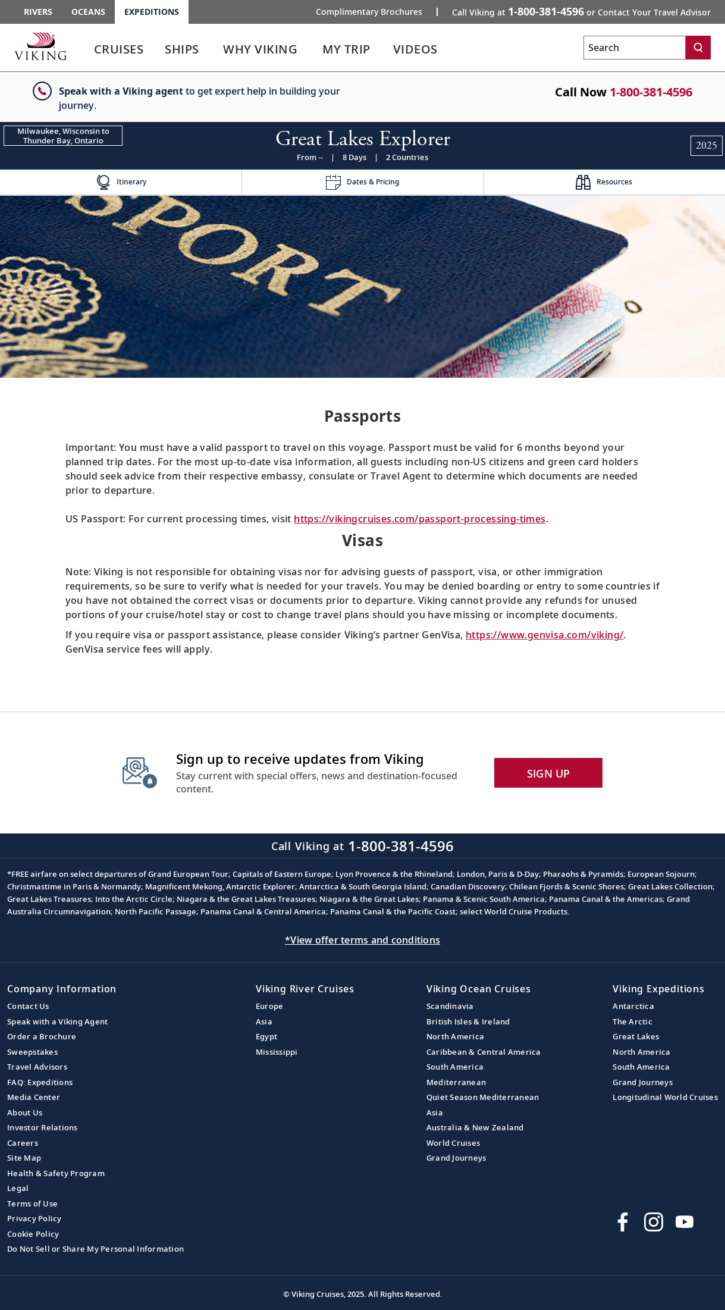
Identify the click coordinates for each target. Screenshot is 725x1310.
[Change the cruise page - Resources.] (604, 182)
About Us (24, 1112)
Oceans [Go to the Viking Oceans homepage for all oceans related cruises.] (88, 11)
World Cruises (453, 1142)
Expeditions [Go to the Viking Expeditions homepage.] (151, 11)
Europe (270, 1006)
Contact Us (28, 1006)
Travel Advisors (37, 1066)
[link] (118, 52)
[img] (362, 287)
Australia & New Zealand (475, 1127)
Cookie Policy (33, 1233)
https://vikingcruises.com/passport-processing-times (419, 518)
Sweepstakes (32, 1051)
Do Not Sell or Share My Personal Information (95, 1248)
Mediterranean (456, 1082)
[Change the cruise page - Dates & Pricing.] (362, 182)
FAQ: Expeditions (40, 1082)
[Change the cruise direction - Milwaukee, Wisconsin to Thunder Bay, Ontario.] (63, 136)
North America (455, 1036)
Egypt (266, 1036)
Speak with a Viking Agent (57, 1021)
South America (455, 1066)
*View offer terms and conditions (362, 940)
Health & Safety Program (56, 1173)
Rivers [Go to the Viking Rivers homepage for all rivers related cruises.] (38, 11)
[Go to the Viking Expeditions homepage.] (40, 46)
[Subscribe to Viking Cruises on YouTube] (684, 1222)
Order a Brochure (41, 1036)
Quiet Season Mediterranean (482, 1097)
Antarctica (633, 1006)
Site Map (24, 1157)
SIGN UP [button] (548, 773)
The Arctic (632, 1021)
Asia (264, 1021)
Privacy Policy (34, 1218)
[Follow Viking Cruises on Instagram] (653, 1222)
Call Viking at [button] (581, 11)
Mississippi (277, 1051)
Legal (18, 1188)
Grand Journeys (456, 1157)
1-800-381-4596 (651, 92)
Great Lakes (636, 1036)
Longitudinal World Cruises (665, 1097)
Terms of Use (32, 1203)
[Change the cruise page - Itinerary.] (120, 182)
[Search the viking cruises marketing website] (634, 47)
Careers (22, 1142)
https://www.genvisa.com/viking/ (544, 634)
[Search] (698, 47)
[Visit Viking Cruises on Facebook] (622, 1222)
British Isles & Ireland (468, 1021)
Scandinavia (450, 1006)
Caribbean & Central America (483, 1051)
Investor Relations (42, 1127)
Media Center (33, 1097)
